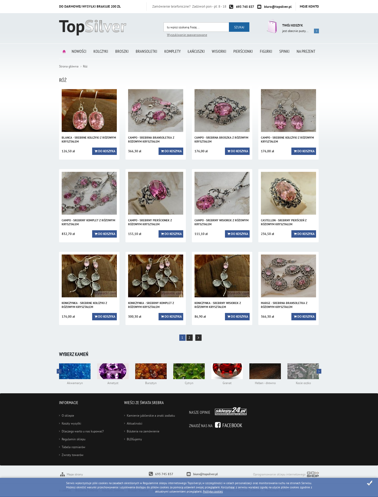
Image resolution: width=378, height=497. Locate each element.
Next (59, 371)
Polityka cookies (213, 491)
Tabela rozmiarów (73, 447)
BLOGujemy (134, 439)
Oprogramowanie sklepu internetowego (286, 475)
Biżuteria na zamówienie (143, 431)
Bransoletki (146, 51)
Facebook (232, 425)
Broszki (122, 51)
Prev (319, 371)
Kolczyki (100, 51)
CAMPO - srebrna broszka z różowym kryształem (221, 139)
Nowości (79, 51)
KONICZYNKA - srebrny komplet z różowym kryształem (151, 305)
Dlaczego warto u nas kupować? (83, 431)
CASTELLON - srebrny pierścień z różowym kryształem (284, 222)
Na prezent (306, 51)
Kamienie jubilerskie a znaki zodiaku (151, 415)
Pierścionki (243, 51)
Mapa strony (75, 474)
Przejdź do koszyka (271, 26)
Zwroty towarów (72, 455)
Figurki (266, 51)
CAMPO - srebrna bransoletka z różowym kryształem (151, 139)
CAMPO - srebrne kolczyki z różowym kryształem (287, 139)
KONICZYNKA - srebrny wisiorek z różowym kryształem (218, 305)
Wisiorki (219, 51)
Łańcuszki (196, 51)
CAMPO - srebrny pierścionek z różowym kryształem (150, 222)
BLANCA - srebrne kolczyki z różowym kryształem (89, 139)
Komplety (172, 51)
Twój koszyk (292, 25)
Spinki (284, 51)
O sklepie (68, 415)
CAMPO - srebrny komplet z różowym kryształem (88, 222)
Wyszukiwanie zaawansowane (187, 35)
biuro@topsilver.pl (278, 6)
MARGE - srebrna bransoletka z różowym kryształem (284, 305)
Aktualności (134, 423)
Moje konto (309, 6)
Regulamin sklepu (73, 439)
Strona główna (64, 51)
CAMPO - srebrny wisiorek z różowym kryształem (222, 222)
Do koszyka (106, 151)
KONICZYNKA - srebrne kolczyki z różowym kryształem (84, 305)
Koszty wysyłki (71, 423)
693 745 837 (245, 6)
